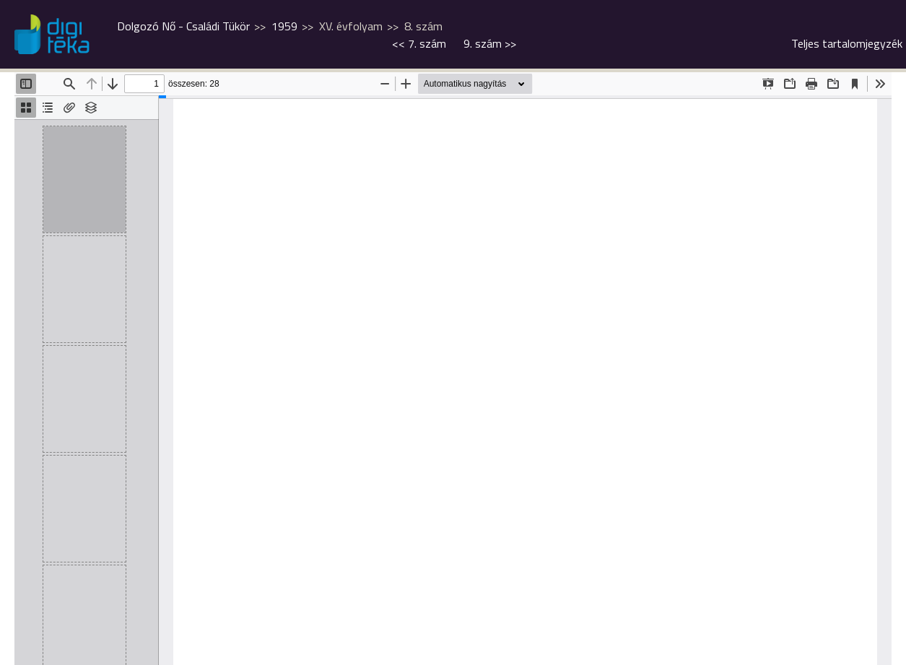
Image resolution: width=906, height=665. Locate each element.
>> (489, 43)
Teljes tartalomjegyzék (846, 43)
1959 (284, 26)
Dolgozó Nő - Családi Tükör (183, 26)
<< (419, 43)
